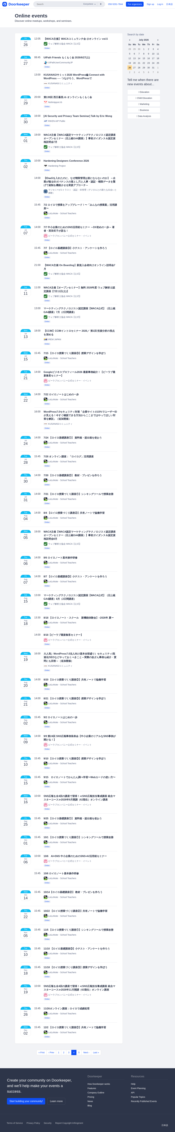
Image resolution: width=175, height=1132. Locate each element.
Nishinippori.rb (53, 102)
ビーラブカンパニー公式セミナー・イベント (68, 236)
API (132, 1092)
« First (42, 1052)
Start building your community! (26, 1101)
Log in (160, 4)
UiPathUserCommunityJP (58, 63)
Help (133, 1084)
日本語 (169, 4)
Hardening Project (55, 166)
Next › (86, 1052)
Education (143, 92)
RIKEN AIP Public (54, 121)
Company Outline (96, 1092)
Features (92, 1088)
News (90, 1101)
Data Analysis (143, 116)
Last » (96, 1052)
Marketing (143, 104)
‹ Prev (51, 1052)
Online (47, 48)
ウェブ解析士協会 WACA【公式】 (62, 44)
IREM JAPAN (52, 339)
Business (144, 110)
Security (48, 1123)
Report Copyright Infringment (69, 1123)
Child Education (144, 98)
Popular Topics (138, 1097)
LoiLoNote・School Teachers (60, 213)
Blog (90, 1105)
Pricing (91, 1097)
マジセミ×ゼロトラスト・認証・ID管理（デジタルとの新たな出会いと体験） (80, 191)
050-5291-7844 (115, 4)
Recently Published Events (144, 1101)
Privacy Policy (33, 1123)
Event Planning (138, 1088)
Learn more (56, 1101)
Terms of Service (15, 1123)
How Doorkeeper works (99, 1084)
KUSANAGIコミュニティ (58, 83)
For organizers (135, 4)
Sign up (150, 4)
